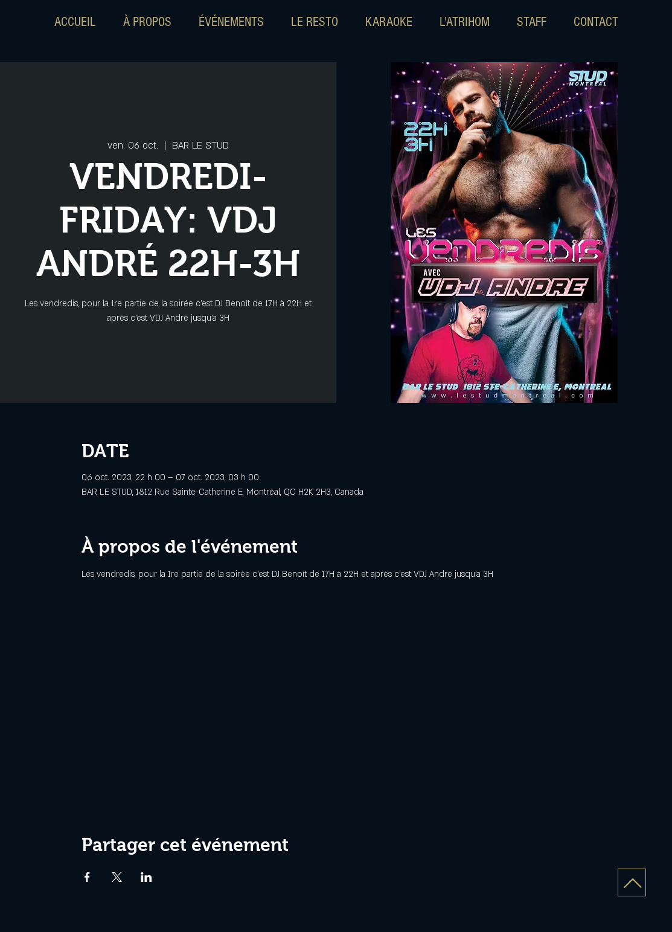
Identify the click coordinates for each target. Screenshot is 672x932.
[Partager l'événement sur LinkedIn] (146, 877)
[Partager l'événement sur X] (117, 877)
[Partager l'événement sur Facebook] (87, 877)
